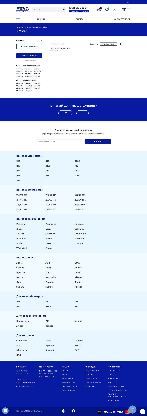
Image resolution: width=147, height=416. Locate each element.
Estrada (20, 225)
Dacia (48, 341)
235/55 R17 (37, 77)
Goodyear (50, 225)
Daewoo (79, 341)
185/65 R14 (37, 70)
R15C (47, 167)
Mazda (19, 278)
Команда (89, 386)
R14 (47, 162)
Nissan (78, 278)
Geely (48, 268)
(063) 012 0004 (22, 371)
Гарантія (41, 2)
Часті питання (98, 2)
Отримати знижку (93, 382)
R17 (47, 171)
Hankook (79, 225)
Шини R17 (28, 89)
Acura (19, 264)
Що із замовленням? (77, 2)
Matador (50, 234)
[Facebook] (73, 411)
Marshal (20, 234)
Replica (49, 327)
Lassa (48, 230)
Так (65, 114)
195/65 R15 (19, 72)
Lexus (78, 273)
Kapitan (79, 322)
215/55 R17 (37, 75)
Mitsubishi (21, 351)
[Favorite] (107, 9)
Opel (18, 283)
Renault (49, 351)
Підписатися (98, 142)
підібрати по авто (29, 47)
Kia (47, 273)
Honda (78, 268)
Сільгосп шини (69, 390)
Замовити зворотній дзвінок (79, 11)
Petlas (48, 239)
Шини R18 (37, 89)
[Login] (114, 9)
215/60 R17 (19, 77)
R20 (77, 176)
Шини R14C (37, 84)
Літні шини (67, 379)
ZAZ (77, 351)
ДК (47, 322)
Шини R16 (37, 87)
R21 (18, 181)
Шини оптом (91, 379)
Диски (65, 375)
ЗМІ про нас (113, 379)
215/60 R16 (19, 75)
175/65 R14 (28, 70)
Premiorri (21, 239)
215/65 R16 (28, 75)
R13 (18, 162)
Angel (19, 327)
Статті (110, 375)
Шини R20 (28, 91)
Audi (47, 264)
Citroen (20, 268)
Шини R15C (28, 87)
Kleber (19, 230)
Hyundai (20, 273)
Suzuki (49, 288)
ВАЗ (18, 356)
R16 (76, 167)
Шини (65, 371)
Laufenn (79, 230)
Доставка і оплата (93, 371)
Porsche (49, 283)
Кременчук (22, 322)
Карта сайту (113, 400)
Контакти (57, 2)
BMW (77, 264)
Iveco (77, 346)
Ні (82, 114)
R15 (18, 167)
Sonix (19, 244)
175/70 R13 (19, 70)
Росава (49, 249)
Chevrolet (21, 341)
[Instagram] (63, 411)
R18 (18, 176)
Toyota (78, 288)
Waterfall (21, 249)
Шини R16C (19, 89)
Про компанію (115, 371)
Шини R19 (19, 91)
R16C (18, 171)
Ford (18, 346)
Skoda (78, 283)
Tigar (48, 244)
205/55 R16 (28, 72)
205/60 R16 (37, 72)
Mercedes (50, 278)
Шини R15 (19, 87)
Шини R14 (28, 84)
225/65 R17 (28, 77)
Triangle (79, 244)
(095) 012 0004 (22, 373)
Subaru (20, 288)
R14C (77, 162)
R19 (47, 176)
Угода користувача (117, 390)
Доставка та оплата (22, 2)
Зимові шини (68, 382)
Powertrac (80, 234)
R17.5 (77, 171)
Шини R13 (19, 84)
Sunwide (79, 239)
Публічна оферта (116, 386)
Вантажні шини (69, 386)
